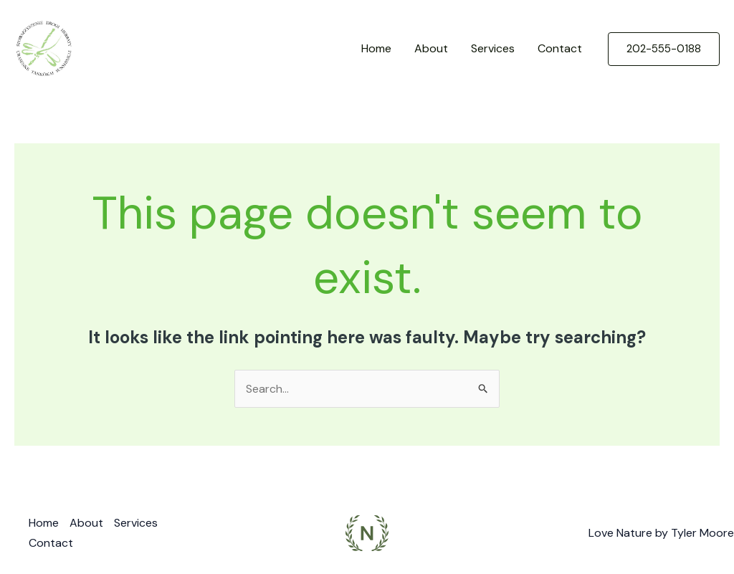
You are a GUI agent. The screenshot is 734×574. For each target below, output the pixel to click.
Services (493, 48)
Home (376, 48)
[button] (664, 49)
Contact (560, 48)
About (431, 48)
